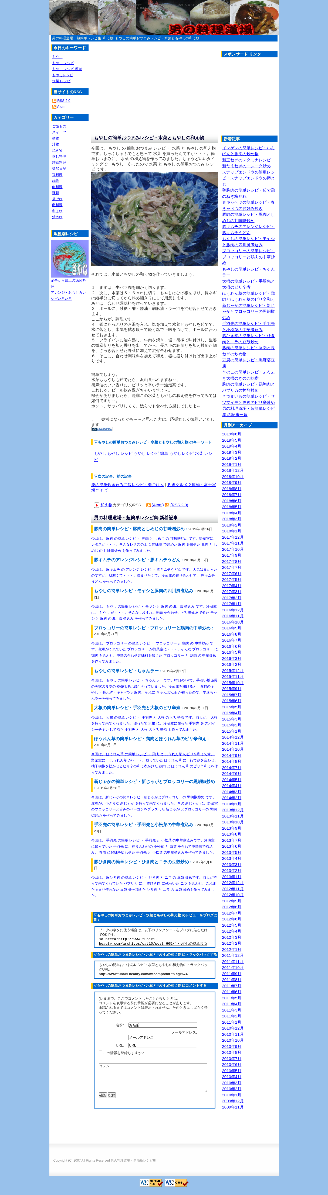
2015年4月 (232, 713)
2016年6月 (232, 646)
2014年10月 (233, 749)
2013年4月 (232, 858)
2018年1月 (232, 531)
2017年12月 (233, 537)
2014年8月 (232, 761)
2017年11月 (233, 543)
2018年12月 (233, 470)
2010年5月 (232, 1070)
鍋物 (55, 181)
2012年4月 (232, 931)
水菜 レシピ (61, 81)
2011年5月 (232, 998)
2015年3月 (232, 719)
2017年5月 (232, 579)
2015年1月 (232, 731)
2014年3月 (232, 791)
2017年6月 (232, 573)
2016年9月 (232, 628)
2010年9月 (232, 1046)
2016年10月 (233, 622)
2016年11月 (233, 616)
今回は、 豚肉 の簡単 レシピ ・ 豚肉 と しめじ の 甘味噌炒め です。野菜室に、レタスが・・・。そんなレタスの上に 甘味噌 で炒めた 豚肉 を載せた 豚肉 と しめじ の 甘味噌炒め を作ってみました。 (154, 544)
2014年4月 (232, 785)
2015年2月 (232, 725)
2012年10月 (233, 894)
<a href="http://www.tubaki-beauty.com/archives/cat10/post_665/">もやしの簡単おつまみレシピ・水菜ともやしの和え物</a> (153, 942)
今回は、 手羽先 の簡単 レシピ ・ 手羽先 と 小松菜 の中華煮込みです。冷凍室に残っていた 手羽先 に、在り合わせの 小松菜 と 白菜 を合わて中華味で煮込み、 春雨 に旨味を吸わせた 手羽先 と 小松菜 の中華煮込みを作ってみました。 (154, 846)
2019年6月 (232, 434)
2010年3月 (232, 1082)
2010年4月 (232, 1076)
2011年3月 (232, 1010)
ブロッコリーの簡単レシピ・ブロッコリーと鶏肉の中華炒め (248, 256)
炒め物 (57, 217)
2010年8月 (232, 1052)
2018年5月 (232, 506)
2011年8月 (232, 979)
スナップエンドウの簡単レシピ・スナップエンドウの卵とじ (248, 178)
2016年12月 (233, 610)
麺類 (55, 193)
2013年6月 (232, 846)
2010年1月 (232, 1095)
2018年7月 (232, 494)
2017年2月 (232, 597)
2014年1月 (232, 804)
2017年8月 (232, 561)
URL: (120, 1047)
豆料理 (57, 175)
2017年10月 (233, 549)
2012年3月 (232, 937)
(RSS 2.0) (179, 505)
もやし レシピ (120, 453)
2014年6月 (232, 773)
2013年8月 (232, 834)
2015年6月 (232, 700)
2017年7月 (232, 567)
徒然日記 (59, 169)
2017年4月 (232, 585)
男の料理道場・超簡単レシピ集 (76, 38)
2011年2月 (232, 1016)
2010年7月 (232, 1058)
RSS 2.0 (63, 101)
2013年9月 (232, 828)
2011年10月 (233, 967)
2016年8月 (232, 634)
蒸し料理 (59, 156)
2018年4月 (232, 513)
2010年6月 (232, 1064)
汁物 (55, 144)
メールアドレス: (184, 1034)
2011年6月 (232, 991)
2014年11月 (233, 743)
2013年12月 (233, 810)
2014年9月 (232, 755)
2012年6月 (232, 919)
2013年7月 (232, 840)
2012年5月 (232, 925)
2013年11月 (233, 816)
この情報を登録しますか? (121, 1054)
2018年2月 (232, 525)
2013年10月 (233, 822)
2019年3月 (232, 452)
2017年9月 (232, 555)
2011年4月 (232, 1004)
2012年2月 (232, 943)
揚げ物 (57, 199)
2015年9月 (232, 688)
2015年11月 (233, 676)
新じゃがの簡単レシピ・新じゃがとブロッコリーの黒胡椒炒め (248, 311)
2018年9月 (232, 482)
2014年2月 (232, 797)
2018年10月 (233, 476)
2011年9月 (232, 973)
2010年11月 (233, 1034)
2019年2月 (232, 458)
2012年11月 (233, 888)
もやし (100, 453)
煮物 (55, 138)
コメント (153, 1082)
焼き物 (57, 150)
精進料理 (59, 163)
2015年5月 (232, 707)
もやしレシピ (182, 453)
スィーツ (59, 132)
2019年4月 (232, 446)
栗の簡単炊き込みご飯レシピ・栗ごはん (127, 484)
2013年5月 (232, 852)
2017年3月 (232, 591)
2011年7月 (232, 985)
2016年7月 (232, 640)
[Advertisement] (266, 98)
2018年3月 (232, 519)
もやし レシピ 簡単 (151, 453)
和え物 (108, 38)
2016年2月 (232, 664)
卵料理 (57, 205)
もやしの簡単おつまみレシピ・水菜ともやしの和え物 (157, 38)
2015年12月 (233, 670)
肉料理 (57, 187)
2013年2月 (232, 870)
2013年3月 (232, 864)
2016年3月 (232, 658)
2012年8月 (232, 907)
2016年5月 (232, 652)
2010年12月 (233, 1028)
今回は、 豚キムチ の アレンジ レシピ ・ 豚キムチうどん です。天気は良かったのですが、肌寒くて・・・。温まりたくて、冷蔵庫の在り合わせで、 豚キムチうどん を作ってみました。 (154, 575)
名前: (120, 1027)
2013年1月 (232, 876)
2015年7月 (232, 694)
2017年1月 (232, 603)
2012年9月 (232, 901)
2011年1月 (232, 1022)
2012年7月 (232, 913)
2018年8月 (232, 488)
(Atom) (158, 505)
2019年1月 (232, 464)
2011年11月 (233, 961)
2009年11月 (233, 1107)
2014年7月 (232, 767)
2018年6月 (232, 500)
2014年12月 (233, 737)
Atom (61, 107)
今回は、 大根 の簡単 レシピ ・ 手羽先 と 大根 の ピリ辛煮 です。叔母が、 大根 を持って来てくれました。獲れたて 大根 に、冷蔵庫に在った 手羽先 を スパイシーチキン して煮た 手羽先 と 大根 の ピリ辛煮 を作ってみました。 (154, 723)
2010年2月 (232, 1088)
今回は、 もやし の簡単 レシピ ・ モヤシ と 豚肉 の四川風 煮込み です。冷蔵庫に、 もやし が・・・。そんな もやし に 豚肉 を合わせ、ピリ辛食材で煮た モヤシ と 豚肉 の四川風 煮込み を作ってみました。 (154, 612)
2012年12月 (233, 882)
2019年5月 (232, 440)
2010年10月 (233, 1040)
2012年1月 (232, 949)
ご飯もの (59, 126)
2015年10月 (233, 682)
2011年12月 (233, 955)
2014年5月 (232, 779)
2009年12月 (233, 1101)
